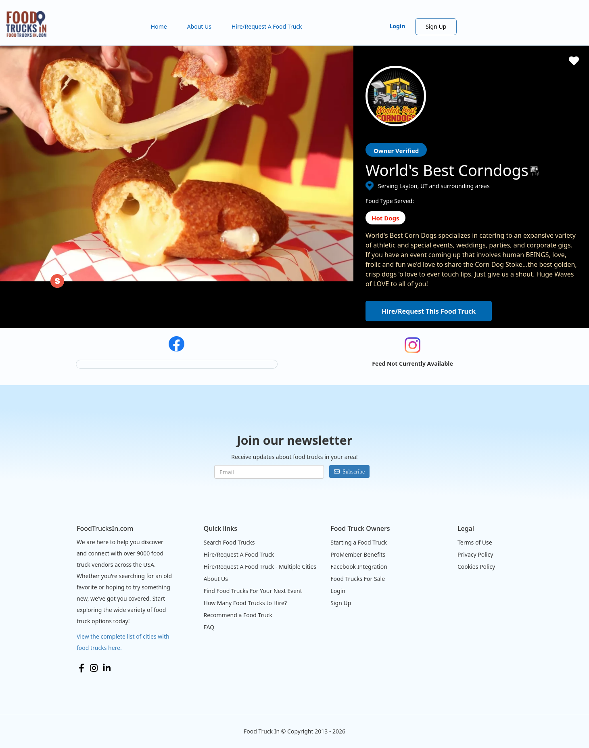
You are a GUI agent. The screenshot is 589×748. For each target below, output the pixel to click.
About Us (199, 26)
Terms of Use (474, 542)
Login (397, 26)
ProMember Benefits (357, 554)
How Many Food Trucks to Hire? (245, 603)
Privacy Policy (475, 554)
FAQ (209, 627)
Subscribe (354, 471)
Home (159, 26)
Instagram (94, 668)
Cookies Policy (476, 566)
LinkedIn (107, 668)
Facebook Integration (358, 566)
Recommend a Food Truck (238, 615)
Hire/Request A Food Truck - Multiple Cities (260, 566)
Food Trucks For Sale (357, 578)
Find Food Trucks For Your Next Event (253, 591)
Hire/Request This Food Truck (429, 311)
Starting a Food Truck (358, 542)
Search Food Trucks (229, 542)
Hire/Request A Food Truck (267, 26)
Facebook (81, 668)
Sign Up (436, 26)
